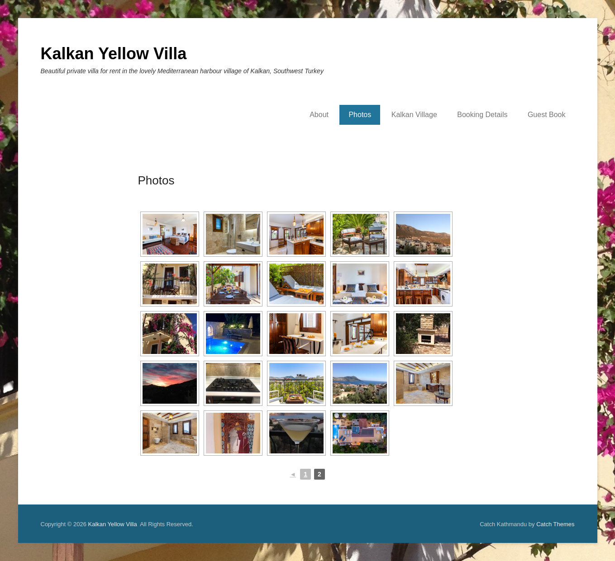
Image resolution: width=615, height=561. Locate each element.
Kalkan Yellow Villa (114, 53)
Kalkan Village (414, 114)
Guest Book (547, 114)
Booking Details (482, 114)
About (319, 114)
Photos (359, 114)
